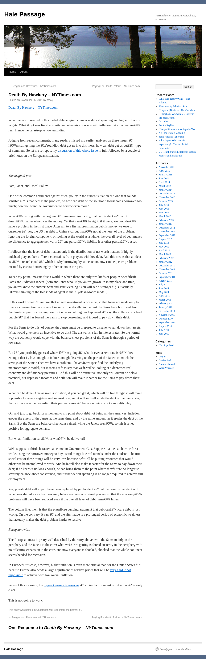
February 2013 (166, 220)
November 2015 (167, 167)
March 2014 (165, 185)
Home (12, 71)
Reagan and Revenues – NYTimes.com (32, 86)
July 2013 (164, 204)
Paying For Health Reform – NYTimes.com (117, 86)
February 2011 (166, 303)
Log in (162, 356)
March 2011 (165, 299)
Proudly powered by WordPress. (176, 649)
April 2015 (164, 170)
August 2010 (165, 326)
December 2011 (167, 265)
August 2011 (165, 280)
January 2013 (165, 223)
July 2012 (164, 242)
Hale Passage (24, 14)
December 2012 (167, 227)
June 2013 (164, 208)
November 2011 (167, 269)
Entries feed (165, 360)
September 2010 (167, 322)
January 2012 (165, 261)
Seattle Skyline (166, 125)
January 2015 (165, 174)
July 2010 (164, 330)
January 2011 (165, 307)
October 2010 (166, 318)
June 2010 (164, 333)
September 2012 (167, 235)
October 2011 (166, 273)
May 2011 (164, 292)
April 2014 (164, 182)
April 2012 (164, 250)
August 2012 (165, 239)
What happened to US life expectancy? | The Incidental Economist (173, 144)
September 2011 (167, 276)
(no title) (163, 121)
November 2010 (167, 314)
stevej (50, 100)
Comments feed (167, 364)
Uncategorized (44, 609)
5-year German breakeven (61, 585)
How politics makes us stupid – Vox (177, 129)
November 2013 (167, 197)
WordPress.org (166, 367)
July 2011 (164, 284)
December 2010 (167, 311)
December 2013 (167, 193)
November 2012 (167, 231)
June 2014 (164, 178)
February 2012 (166, 258)
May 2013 (164, 212)
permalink (75, 609)
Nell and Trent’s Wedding (172, 132)
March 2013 (165, 216)
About (24, 71)
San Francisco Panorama (171, 136)
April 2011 (164, 295)
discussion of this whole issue (78, 150)
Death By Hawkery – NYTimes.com (33, 107)
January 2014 (165, 189)
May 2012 (164, 246)
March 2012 (165, 254)
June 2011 (164, 288)
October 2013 (166, 201)
